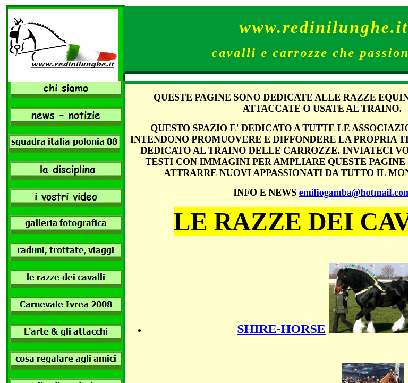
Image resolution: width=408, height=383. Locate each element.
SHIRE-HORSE (281, 329)
